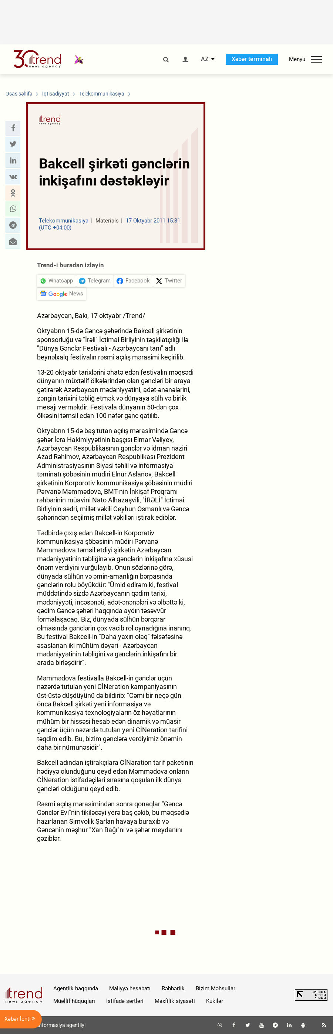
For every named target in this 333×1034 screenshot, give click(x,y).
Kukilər (214, 1001)
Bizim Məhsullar (215, 988)
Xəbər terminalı (252, 59)
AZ (205, 59)
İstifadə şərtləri (125, 1001)
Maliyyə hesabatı (130, 988)
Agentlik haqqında (75, 988)
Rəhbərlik (173, 988)
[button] (13, 128)
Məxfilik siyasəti (175, 1001)
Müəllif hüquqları (74, 1001)
